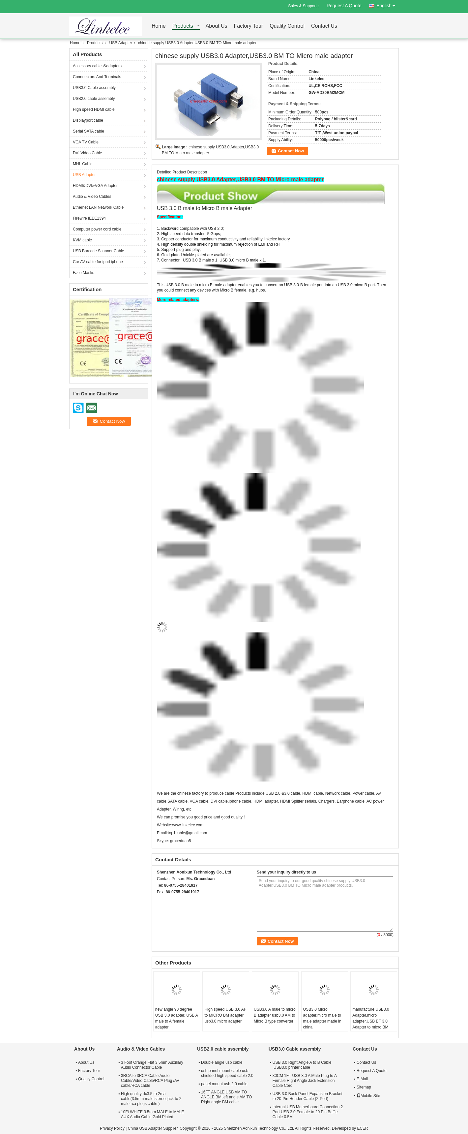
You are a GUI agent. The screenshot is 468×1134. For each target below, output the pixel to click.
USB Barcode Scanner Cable (98, 251)
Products (182, 26)
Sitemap (364, 1087)
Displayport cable (88, 120)
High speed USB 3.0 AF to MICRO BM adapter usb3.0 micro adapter (225, 1015)
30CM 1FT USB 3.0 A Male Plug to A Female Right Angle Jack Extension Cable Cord (305, 1080)
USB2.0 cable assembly (94, 98)
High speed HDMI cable (94, 109)
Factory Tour (248, 26)
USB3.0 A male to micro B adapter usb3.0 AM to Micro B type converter (275, 1015)
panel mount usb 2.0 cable (224, 1084)
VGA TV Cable (86, 142)
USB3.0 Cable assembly (94, 87)
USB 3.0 (173, 285)
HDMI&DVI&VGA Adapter (95, 185)
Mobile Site (368, 1095)
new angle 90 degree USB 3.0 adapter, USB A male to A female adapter (176, 1018)
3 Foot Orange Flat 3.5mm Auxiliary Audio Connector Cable (152, 1065)
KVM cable (82, 240)
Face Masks (83, 272)
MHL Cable (83, 164)
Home (159, 26)
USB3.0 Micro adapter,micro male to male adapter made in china (322, 1018)
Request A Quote (344, 5)
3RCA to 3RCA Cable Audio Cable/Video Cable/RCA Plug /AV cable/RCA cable (150, 1080)
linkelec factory (277, 239)
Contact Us (324, 26)
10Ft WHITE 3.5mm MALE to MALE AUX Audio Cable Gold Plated (152, 1114)
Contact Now (291, 150)
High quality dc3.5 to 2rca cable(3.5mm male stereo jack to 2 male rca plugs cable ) (151, 1098)
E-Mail (362, 1079)
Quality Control (287, 26)
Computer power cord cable (97, 229)
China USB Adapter (145, 1128)
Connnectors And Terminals (97, 77)
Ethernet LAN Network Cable (98, 207)
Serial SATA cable (88, 131)
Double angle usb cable (221, 1062)
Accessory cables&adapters (97, 66)
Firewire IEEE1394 (89, 218)
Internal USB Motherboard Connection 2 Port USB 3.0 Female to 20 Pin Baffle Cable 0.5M (308, 1112)
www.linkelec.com (187, 825)
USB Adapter (120, 43)
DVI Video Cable (87, 153)
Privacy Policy (112, 1128)
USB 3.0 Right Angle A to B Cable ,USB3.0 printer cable (302, 1065)
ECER (362, 1128)
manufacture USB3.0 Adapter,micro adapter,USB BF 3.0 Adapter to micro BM (370, 1018)
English (387, 4)
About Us (216, 26)
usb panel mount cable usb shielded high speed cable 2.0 (227, 1073)
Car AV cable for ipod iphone (98, 262)
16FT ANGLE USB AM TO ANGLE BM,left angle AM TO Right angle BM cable (226, 1097)
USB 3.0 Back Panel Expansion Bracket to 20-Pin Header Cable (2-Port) (307, 1096)
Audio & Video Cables (92, 196)
